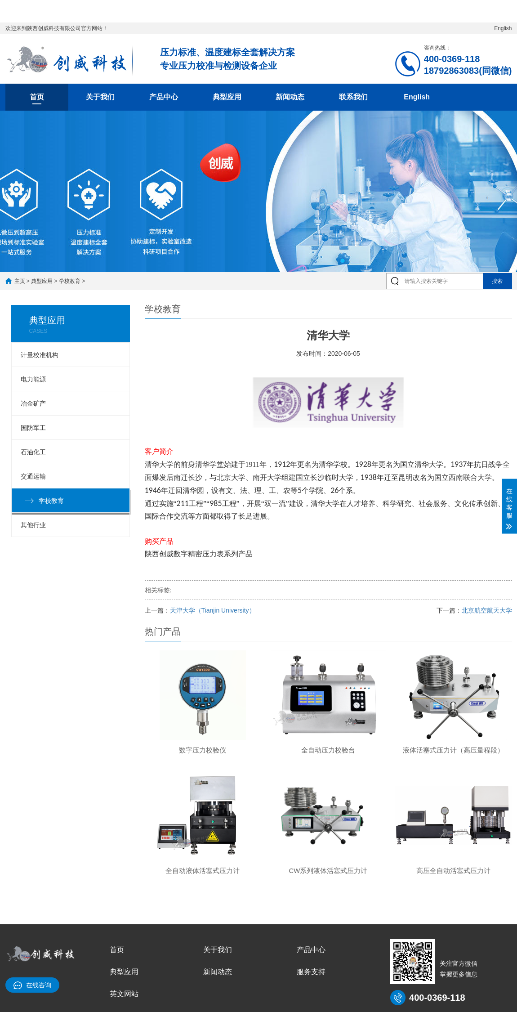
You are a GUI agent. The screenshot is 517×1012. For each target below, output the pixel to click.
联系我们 (353, 97)
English (503, 28)
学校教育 (69, 281)
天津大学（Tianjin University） (212, 610)
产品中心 (163, 97)
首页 (37, 97)
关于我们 (100, 97)
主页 (19, 281)
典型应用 (227, 97)
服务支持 (311, 972)
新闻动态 (290, 97)
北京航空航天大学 (487, 610)
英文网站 (124, 994)
